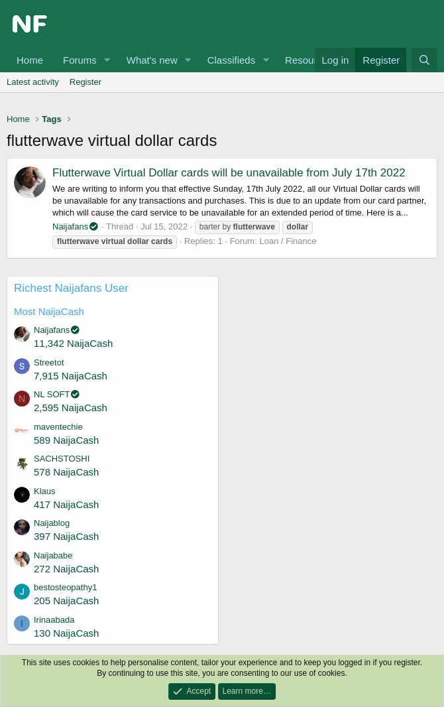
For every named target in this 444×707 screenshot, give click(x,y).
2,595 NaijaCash (70, 407)
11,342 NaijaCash (73, 343)
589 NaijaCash (66, 440)
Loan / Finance (287, 241)
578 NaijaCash (66, 472)
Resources (309, 60)
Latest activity (33, 82)
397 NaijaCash (66, 536)
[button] (107, 60)
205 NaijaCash (66, 600)
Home (30, 60)
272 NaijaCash (66, 568)
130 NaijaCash (66, 633)
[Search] (424, 60)
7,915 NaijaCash (70, 375)
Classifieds (231, 60)
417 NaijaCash (66, 504)
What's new (152, 60)
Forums (80, 60)
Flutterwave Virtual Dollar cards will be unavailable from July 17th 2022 (229, 172)
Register (85, 82)
